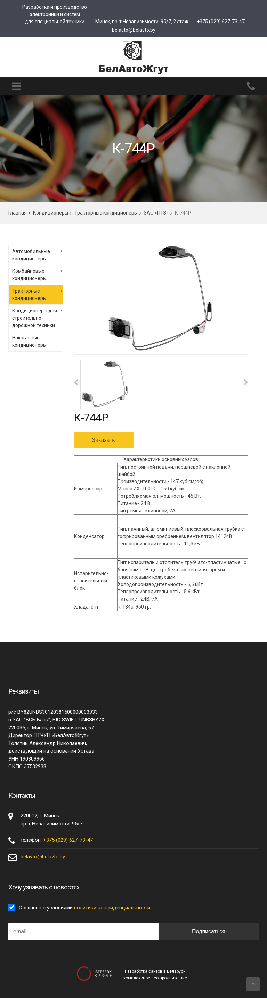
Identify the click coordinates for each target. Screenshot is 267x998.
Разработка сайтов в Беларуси (155, 971)
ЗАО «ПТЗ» (156, 213)
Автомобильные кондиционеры (31, 255)
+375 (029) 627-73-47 (221, 21)
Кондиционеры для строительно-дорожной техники (34, 318)
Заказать (103, 440)
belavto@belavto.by (133, 30)
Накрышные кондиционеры (29, 341)
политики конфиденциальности (112, 908)
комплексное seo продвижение (155, 977)
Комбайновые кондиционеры (29, 274)
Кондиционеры (50, 213)
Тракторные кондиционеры (106, 213)
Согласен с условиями (84, 908)
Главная (17, 213)
